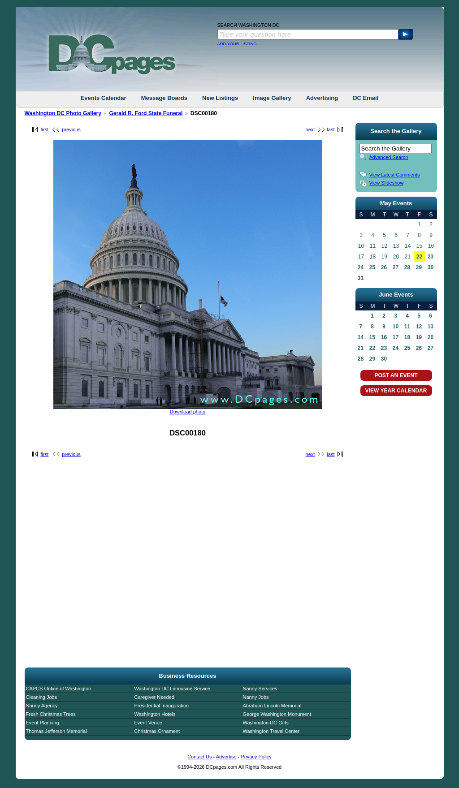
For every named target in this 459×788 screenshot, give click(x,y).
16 (384, 337)
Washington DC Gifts (266, 722)
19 (419, 337)
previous (71, 129)
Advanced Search (388, 157)
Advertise (226, 756)
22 (419, 257)
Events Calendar (103, 98)
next (310, 129)
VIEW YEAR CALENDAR (396, 391)
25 (372, 267)
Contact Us (199, 756)
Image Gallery (272, 98)
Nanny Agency (42, 705)
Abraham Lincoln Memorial (272, 705)
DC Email (365, 98)
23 (430, 257)
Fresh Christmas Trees (51, 714)
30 (430, 267)
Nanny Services (260, 688)
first (45, 129)
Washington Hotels (155, 714)
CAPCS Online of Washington (58, 688)
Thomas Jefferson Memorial (56, 731)
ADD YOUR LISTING (237, 44)
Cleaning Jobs (41, 697)
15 (372, 337)
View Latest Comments (394, 174)
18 (407, 337)
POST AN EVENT (395, 375)
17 (395, 337)
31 (361, 278)
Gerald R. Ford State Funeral (145, 113)
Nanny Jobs (256, 697)
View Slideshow (386, 182)
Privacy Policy (256, 756)
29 (419, 267)
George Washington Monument (277, 714)
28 (407, 267)
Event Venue (148, 722)
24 (361, 267)
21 (361, 348)
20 (430, 337)
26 (384, 267)
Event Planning (42, 722)
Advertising (322, 98)
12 (419, 326)
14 (361, 337)
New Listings (220, 98)
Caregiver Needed (154, 697)
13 (430, 326)
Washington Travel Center (271, 731)
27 (395, 267)
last (330, 129)
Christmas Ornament (157, 731)
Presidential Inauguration (161, 705)
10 (395, 326)
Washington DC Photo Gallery (63, 113)
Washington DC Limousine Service (172, 688)
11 (407, 326)
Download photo (188, 411)
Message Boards (164, 98)
